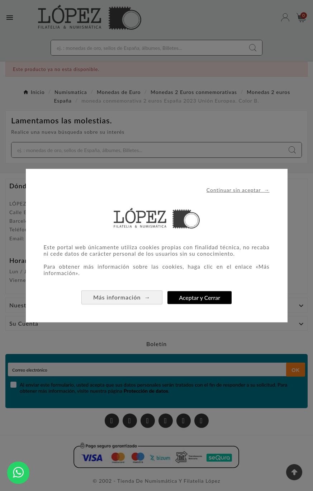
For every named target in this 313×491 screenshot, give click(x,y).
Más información (122, 297)
